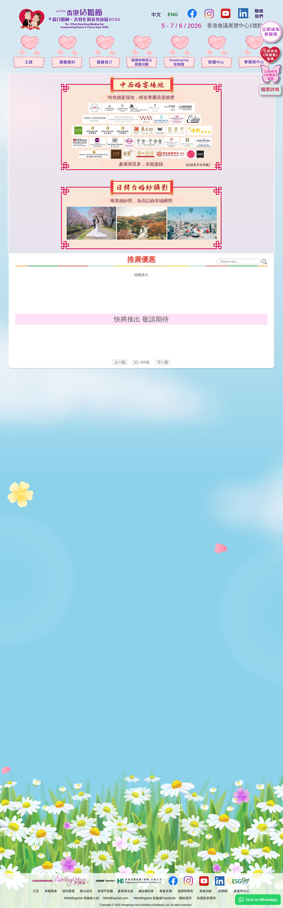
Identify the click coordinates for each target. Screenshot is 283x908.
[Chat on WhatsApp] (258, 904)
